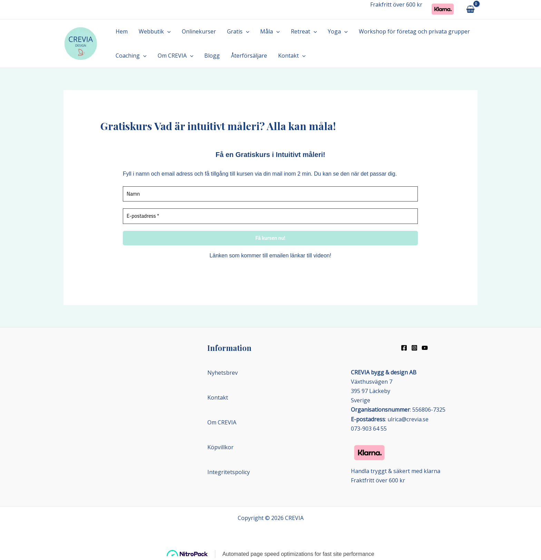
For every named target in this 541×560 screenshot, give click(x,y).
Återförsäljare (249, 55)
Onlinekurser (199, 31)
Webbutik (155, 31)
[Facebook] (404, 348)
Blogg (212, 55)
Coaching (131, 55)
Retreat (304, 31)
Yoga (338, 31)
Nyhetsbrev (222, 372)
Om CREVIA (176, 55)
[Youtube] (425, 348)
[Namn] (270, 194)
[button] (167, 31)
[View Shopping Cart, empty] (470, 9)
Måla (270, 31)
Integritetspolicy (228, 472)
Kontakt (292, 55)
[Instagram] (414, 348)
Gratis (238, 31)
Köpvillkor (220, 447)
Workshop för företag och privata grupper (414, 31)
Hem (122, 31)
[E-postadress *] (270, 216)
